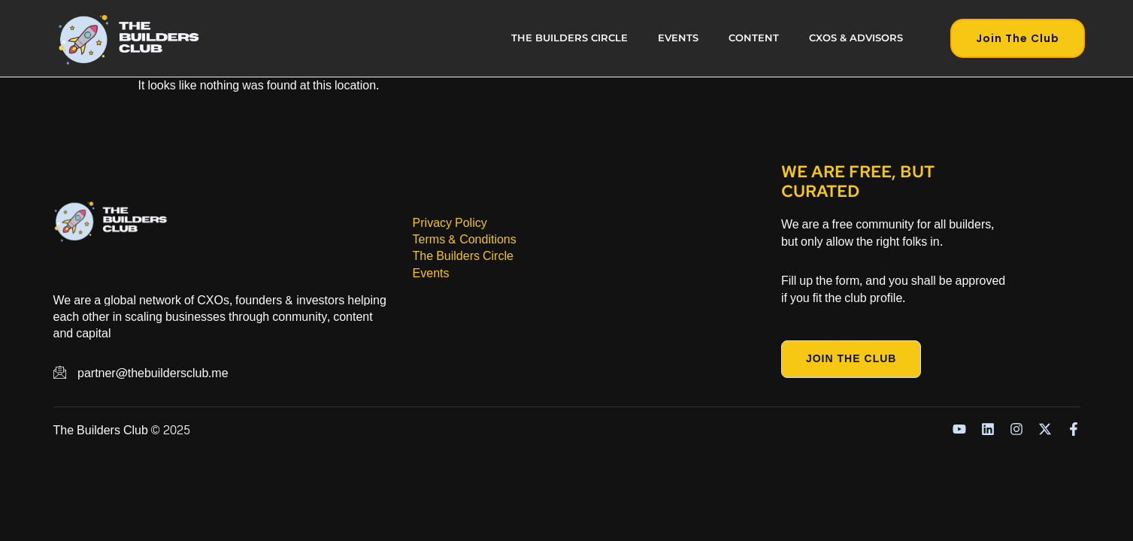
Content (754, 38)
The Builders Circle (569, 38)
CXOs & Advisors (856, 38)
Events (678, 38)
